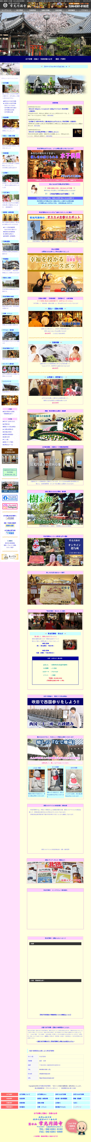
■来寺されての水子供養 (9, 101)
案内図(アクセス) (60, 1107)
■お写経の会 (6, 424)
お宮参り (5, 173)
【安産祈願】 (52, 298)
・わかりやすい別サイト (10, 229)
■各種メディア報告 (8, 442)
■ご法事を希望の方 (8, 429)
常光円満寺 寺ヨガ (55, 634)
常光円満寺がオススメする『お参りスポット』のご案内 (55, 212)
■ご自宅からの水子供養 (9, 103)
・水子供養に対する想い (10, 107)
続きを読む (51, 115)
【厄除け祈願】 (42, 298)
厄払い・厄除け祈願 (9, 136)
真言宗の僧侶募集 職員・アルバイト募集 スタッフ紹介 (10, 545)
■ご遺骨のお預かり (8, 234)
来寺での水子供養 (60, 1094)
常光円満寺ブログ (8, 348)
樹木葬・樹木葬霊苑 (61, 1098)
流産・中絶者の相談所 (10, 523)
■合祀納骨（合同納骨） (9, 236)
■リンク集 (5, 439)
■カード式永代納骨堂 (9, 227)
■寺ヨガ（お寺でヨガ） (9, 421)
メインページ (7, 381)
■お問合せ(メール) (8, 444)
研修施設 (5, 259)
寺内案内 (22, 1107)
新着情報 (55, 103)
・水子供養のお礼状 (8, 110)
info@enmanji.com (44, 1073)
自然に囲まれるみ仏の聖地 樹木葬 (55, 491)
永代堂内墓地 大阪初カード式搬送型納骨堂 (55, 447)
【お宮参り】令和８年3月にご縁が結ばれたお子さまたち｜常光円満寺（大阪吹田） (52, 121)
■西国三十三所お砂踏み (9, 426)
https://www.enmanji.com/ (46, 1078)
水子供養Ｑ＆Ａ (41, 1094)
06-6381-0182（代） (45, 1069)
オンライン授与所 (8, 364)
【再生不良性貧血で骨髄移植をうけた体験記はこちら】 (55, 1014)
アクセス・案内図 (8, 330)
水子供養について (25, 1094)
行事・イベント (7, 313)
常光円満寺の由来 (8, 296)
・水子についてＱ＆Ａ (9, 105)
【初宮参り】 (61, 298)
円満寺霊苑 (6, 241)
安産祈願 (5, 153)
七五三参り (6, 192)
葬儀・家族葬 (77, 1098)
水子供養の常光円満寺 (45, 1086)
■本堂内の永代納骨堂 (9, 231)
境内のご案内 (7, 277)
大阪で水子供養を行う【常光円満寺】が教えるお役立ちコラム (55, 1041)
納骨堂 (46, 1036)
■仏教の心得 (6, 437)
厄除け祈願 (40, 1103)
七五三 (75, 1103)
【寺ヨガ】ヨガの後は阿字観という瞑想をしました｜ (43, 132)
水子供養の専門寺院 (10, 530)
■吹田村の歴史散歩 (8, 434)
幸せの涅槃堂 (55, 249)
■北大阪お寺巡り (7, 432)
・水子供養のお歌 (8, 112)
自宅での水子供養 (78, 1094)
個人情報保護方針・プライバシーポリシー (46, 1088)
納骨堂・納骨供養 (8, 212)
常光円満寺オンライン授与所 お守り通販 (55, 536)
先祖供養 (5, 117)
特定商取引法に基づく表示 (68, 1088)
